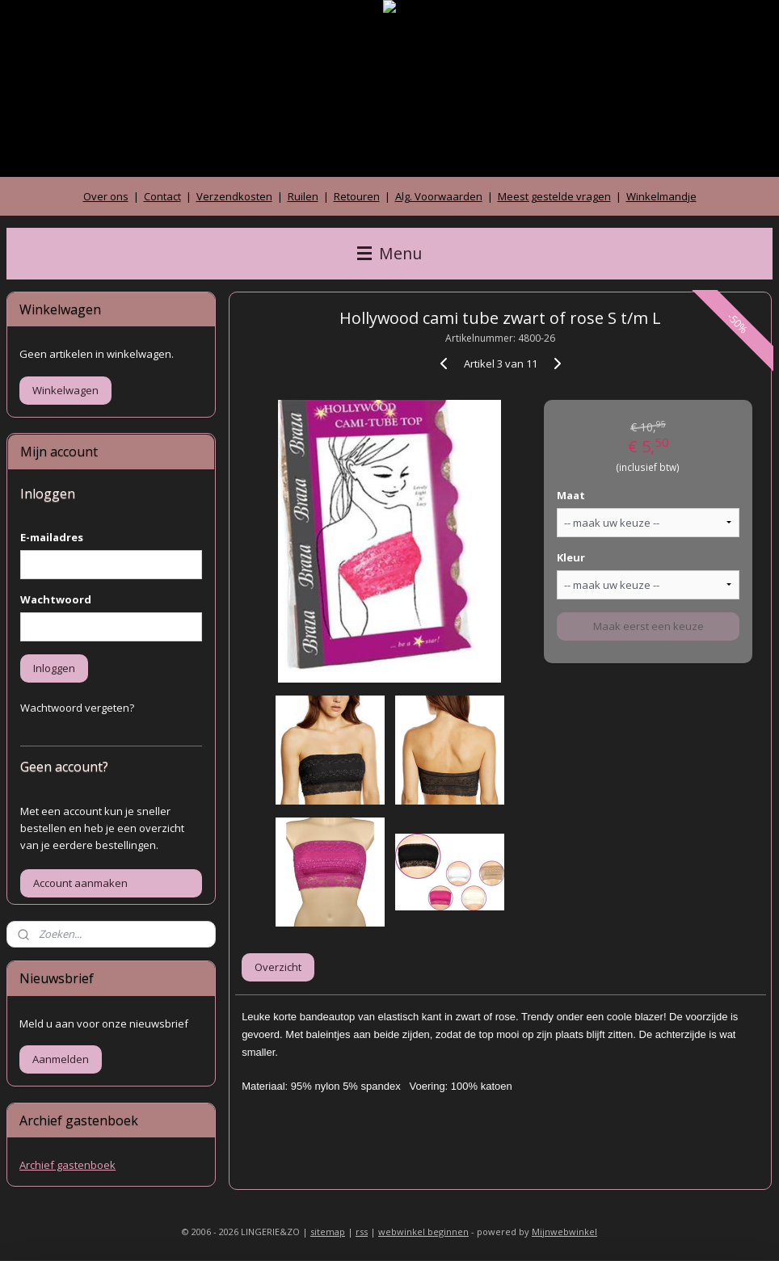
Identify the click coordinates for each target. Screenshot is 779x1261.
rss (362, 1231)
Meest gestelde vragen (554, 196)
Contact (162, 196)
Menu (389, 253)
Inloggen (54, 668)
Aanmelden (60, 1059)
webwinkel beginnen (423, 1231)
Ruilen (303, 196)
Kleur (572, 557)
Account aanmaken (80, 883)
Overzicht (278, 967)
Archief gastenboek (67, 1165)
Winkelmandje (661, 196)
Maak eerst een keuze (648, 626)
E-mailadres (51, 537)
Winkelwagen (65, 390)
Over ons (105, 196)
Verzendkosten (234, 196)
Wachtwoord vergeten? (77, 707)
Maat (572, 495)
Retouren (357, 196)
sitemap (327, 1231)
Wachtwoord (55, 599)
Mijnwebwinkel (564, 1231)
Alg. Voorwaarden (438, 196)
